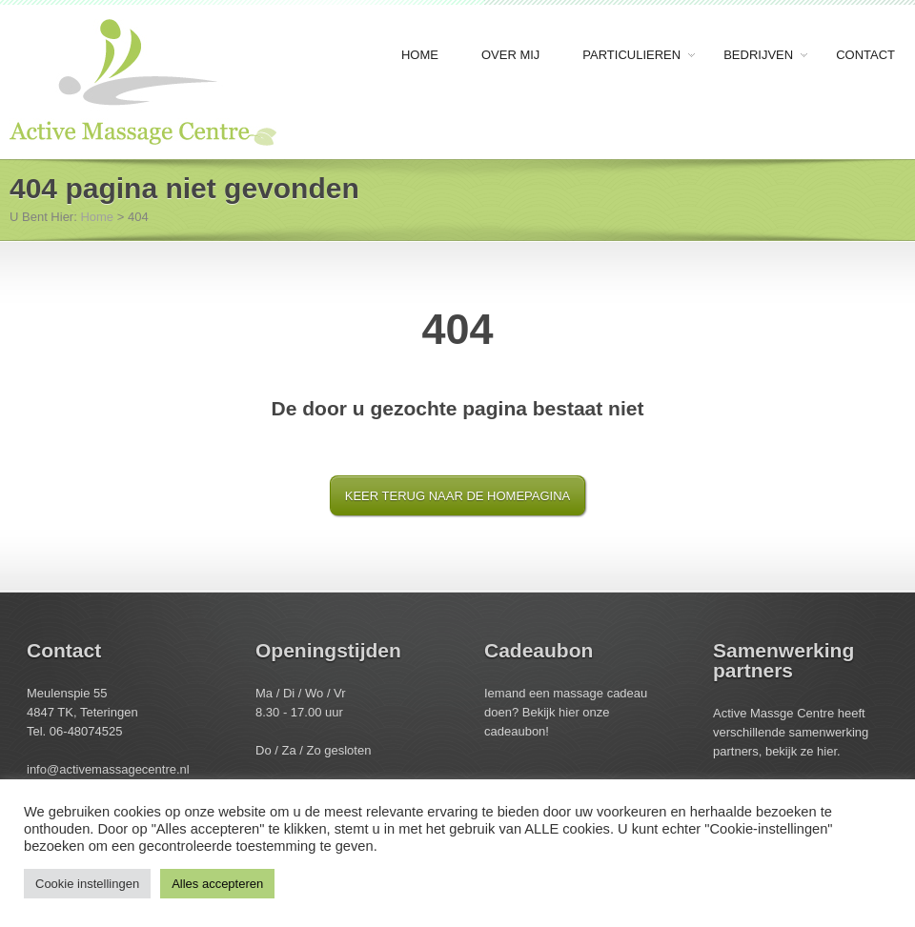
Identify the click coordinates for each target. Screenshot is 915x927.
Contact (865, 55)
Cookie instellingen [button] (87, 884)
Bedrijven (759, 56)
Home (419, 55)
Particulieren (633, 56)
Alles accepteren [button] (217, 884)
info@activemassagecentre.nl (108, 769)
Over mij (510, 55)
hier (570, 712)
